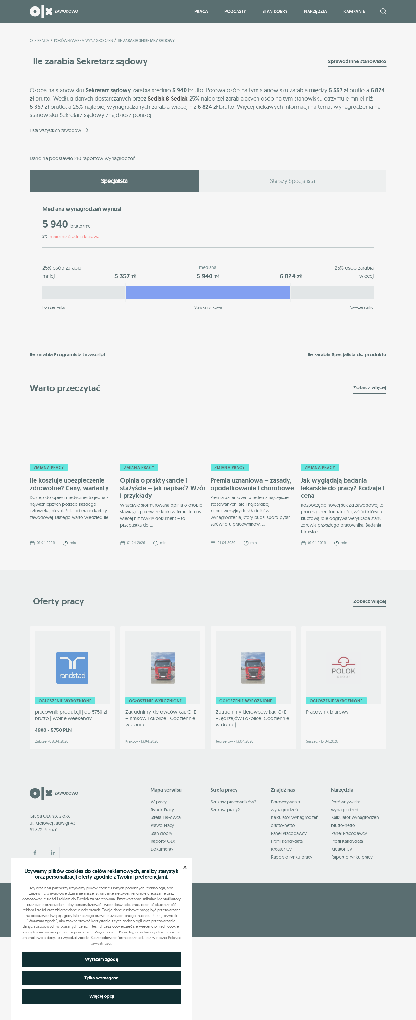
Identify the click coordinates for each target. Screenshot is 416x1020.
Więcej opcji (101, 996)
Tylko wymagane (101, 978)
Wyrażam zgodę (101, 959)
